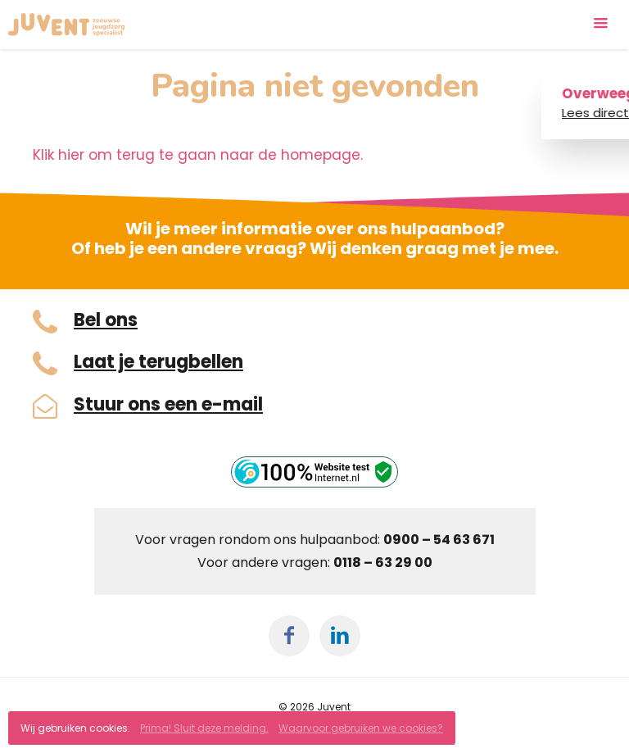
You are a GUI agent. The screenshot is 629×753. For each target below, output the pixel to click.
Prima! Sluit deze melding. (204, 728)
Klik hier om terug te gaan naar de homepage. (198, 155)
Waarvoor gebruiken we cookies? (360, 728)
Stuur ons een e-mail (168, 404)
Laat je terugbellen (158, 362)
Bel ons (106, 320)
